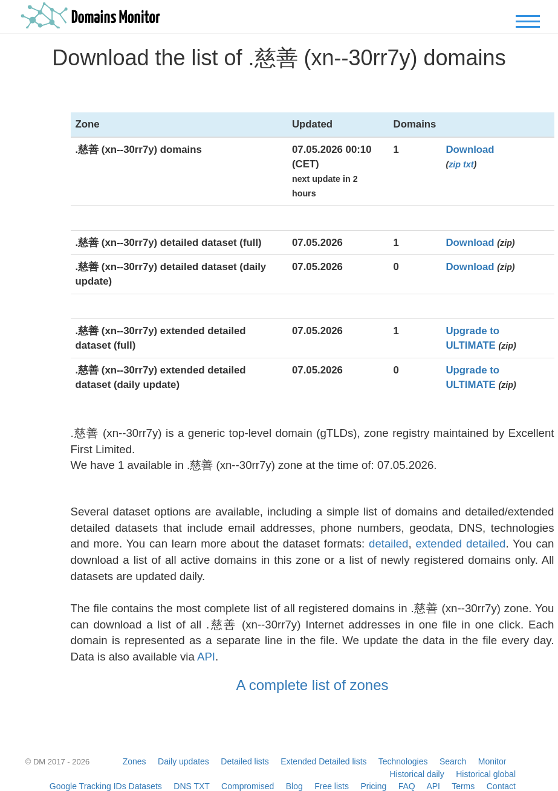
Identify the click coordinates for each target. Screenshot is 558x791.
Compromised (247, 786)
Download (470, 149)
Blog (294, 786)
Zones (134, 761)
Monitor (492, 761)
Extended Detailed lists (323, 761)
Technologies (403, 761)
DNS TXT (191, 786)
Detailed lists (244, 761)
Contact (501, 786)
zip (455, 164)
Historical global (486, 774)
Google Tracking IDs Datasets (106, 786)
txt (468, 164)
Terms (463, 786)
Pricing (373, 786)
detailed (388, 543)
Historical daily (416, 774)
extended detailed (460, 543)
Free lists (331, 786)
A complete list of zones (312, 685)
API (206, 656)
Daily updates (183, 761)
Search (453, 761)
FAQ (406, 786)
